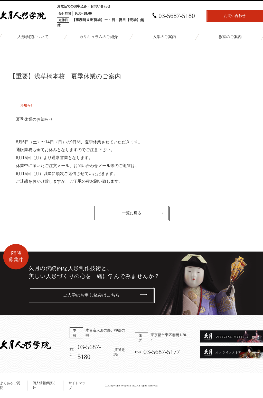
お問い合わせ (235, 16)
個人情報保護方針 (44, 385)
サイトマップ (77, 385)
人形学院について (32, 37)
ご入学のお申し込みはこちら (91, 295)
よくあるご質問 (10, 385)
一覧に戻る (131, 213)
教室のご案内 (230, 37)
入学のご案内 (164, 37)
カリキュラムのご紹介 (98, 37)
